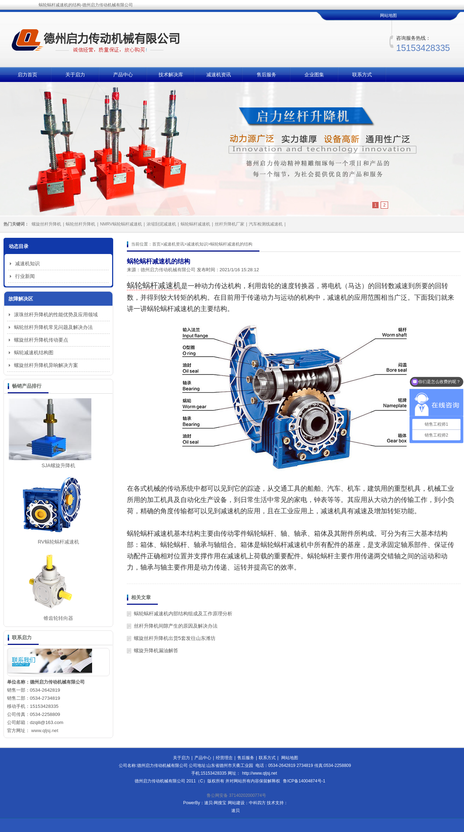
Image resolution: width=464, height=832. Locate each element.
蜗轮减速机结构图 (33, 352)
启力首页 (27, 74)
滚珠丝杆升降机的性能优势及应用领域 (56, 314)
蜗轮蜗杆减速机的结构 (231, 244)
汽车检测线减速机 (266, 224)
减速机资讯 (218, 74)
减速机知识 (197, 244)
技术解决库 (171, 74)
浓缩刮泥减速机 (161, 224)
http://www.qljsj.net (259, 773)
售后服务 (266, 74)
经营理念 (224, 757)
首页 (156, 244)
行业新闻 (25, 276)
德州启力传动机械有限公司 (168, 269)
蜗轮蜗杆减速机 (195, 224)
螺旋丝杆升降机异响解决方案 (46, 365)
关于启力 (75, 74)
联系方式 (362, 74)
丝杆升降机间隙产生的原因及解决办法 (176, 626)
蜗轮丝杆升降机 (80, 224)
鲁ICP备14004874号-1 (304, 781)
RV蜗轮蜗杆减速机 (58, 542)
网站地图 (388, 15)
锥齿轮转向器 (58, 618)
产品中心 (123, 74)
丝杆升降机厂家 (229, 224)
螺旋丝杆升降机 (46, 224)
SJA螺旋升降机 (58, 465)
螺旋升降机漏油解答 (156, 650)
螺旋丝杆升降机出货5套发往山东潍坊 (174, 638)
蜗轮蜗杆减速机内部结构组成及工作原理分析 (183, 613)
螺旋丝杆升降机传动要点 (41, 340)
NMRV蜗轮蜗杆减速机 (121, 224)
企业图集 (314, 74)
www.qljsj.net (44, 730)
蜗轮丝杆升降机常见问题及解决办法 (53, 327)
